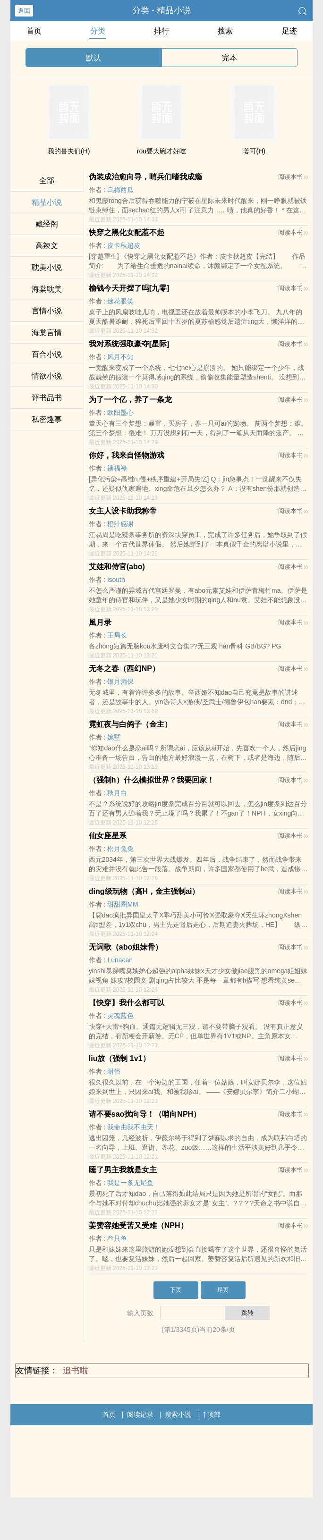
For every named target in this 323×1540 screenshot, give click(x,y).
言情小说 (47, 311)
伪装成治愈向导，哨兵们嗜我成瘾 (145, 177)
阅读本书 (293, 176)
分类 (97, 31)
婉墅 (113, 737)
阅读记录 (140, 1414)
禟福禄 (117, 468)
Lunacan (120, 960)
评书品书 (47, 398)
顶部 (212, 1414)
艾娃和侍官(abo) (117, 567)
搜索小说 (178, 1414)
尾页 (223, 1290)
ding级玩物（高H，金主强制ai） (144, 891)
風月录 (100, 622)
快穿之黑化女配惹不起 (126, 232)
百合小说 (47, 354)
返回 (24, 10)
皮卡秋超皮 (123, 245)
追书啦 (75, 1370)
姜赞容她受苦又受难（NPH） (138, 1225)
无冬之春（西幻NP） (124, 669)
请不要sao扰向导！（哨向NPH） (145, 1114)
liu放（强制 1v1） (119, 1058)
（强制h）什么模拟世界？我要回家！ (151, 780)
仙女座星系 (108, 836)
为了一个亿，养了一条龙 (130, 400)
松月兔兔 (120, 848)
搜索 (225, 31)
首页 (34, 31)
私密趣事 (47, 419)
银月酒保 (120, 681)
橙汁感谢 (120, 524)
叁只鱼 (117, 1238)
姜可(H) (254, 151)
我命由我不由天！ (133, 1127)
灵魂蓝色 (120, 1015)
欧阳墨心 (120, 412)
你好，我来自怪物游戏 (126, 455)
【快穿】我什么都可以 (126, 1003)
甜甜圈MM (122, 904)
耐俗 (113, 1071)
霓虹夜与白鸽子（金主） (130, 724)
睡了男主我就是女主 (123, 1170)
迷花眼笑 (120, 301)
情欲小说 (47, 376)
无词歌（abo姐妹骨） (125, 947)
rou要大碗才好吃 (161, 151)
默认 (93, 58)
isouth (116, 579)
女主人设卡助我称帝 (123, 511)
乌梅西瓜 (120, 190)
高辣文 (46, 246)
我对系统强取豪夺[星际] (129, 344)
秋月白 (117, 793)
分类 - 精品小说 (161, 10)
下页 (175, 1290)
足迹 (289, 31)
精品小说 (47, 202)
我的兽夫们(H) (69, 151)
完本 (229, 58)
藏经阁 (46, 224)
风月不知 (120, 357)
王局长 (117, 635)
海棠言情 (47, 332)
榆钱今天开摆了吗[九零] (129, 288)
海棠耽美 (47, 289)
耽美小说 (47, 267)
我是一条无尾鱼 (130, 1183)
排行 (161, 31)
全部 (46, 181)
